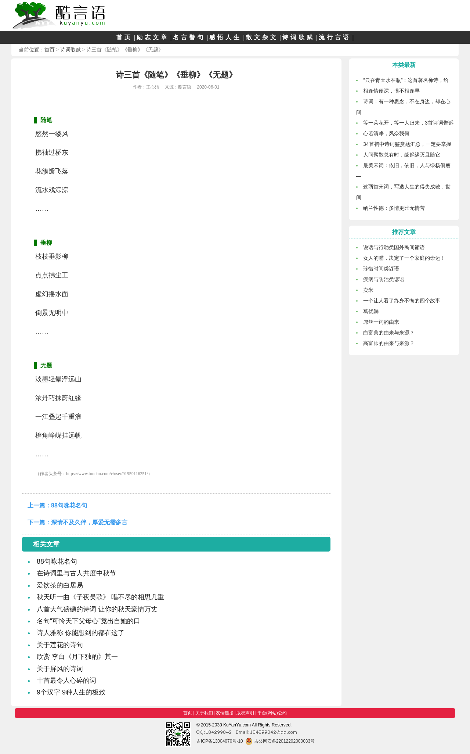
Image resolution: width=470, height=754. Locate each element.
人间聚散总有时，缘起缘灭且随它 (401, 155)
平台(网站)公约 (272, 712)
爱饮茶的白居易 (60, 585)
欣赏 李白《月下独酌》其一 (77, 656)
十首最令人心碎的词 (66, 680)
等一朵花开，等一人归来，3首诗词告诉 (408, 123)
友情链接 (225, 712)
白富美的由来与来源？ (389, 332)
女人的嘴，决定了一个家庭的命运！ (404, 258)
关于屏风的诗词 (60, 668)
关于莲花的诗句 (60, 645)
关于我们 (204, 712)
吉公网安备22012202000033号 (280, 741)
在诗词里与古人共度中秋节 (76, 573)
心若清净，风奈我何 (386, 133)
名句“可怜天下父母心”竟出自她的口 (88, 621)
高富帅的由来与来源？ (389, 343)
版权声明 (245, 712)
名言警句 (189, 37)
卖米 (368, 290)
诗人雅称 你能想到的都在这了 (80, 632)
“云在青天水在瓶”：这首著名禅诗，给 (406, 80)
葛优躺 (371, 311)
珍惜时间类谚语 (381, 269)
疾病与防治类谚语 (383, 279)
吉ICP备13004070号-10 (219, 741)
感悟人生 (225, 37)
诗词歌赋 (298, 37)
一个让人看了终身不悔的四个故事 (401, 301)
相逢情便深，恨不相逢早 (391, 91)
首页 (124, 37)
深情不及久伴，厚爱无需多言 (89, 522)
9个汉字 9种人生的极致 (71, 692)
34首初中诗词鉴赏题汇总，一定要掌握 (407, 144)
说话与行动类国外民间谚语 (394, 247)
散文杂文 (262, 37)
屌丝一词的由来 (381, 322)
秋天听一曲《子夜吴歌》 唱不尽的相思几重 (100, 597)
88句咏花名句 (69, 505)
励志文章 (153, 37)
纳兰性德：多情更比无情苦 (394, 208)
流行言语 (335, 37)
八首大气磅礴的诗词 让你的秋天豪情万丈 (97, 609)
